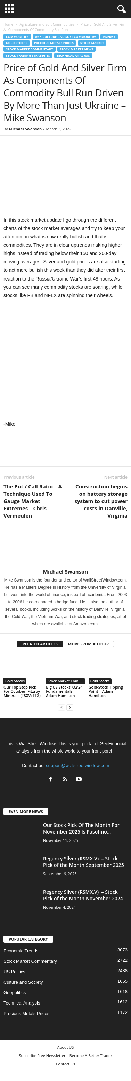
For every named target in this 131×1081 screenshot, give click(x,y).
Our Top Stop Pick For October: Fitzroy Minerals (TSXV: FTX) (22, 691)
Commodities (17, 36)
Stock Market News (76, 49)
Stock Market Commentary (29, 49)
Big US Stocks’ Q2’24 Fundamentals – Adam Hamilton (64, 691)
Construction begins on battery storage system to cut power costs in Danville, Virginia (101, 501)
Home (8, 24)
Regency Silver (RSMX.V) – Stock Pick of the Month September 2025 (83, 861)
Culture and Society (23, 982)
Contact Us (65, 1063)
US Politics (14, 971)
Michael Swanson (25, 128)
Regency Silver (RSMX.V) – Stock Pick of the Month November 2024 (83, 895)
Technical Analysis (73, 55)
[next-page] (69, 707)
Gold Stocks (16, 43)
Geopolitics (14, 992)
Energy (109, 36)
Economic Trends (20, 950)
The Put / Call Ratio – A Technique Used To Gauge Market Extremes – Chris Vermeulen (32, 501)
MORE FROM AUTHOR (88, 644)
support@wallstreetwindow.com (77, 765)
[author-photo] (65, 548)
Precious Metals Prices (54, 43)
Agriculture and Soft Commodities (46, 24)
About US (65, 1047)
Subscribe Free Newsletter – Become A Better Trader (65, 1055)
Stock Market (92, 43)
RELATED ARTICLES (40, 644)
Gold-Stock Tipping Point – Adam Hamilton (106, 691)
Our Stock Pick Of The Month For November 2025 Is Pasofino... (81, 828)
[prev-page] (61, 707)
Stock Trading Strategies (28, 55)
